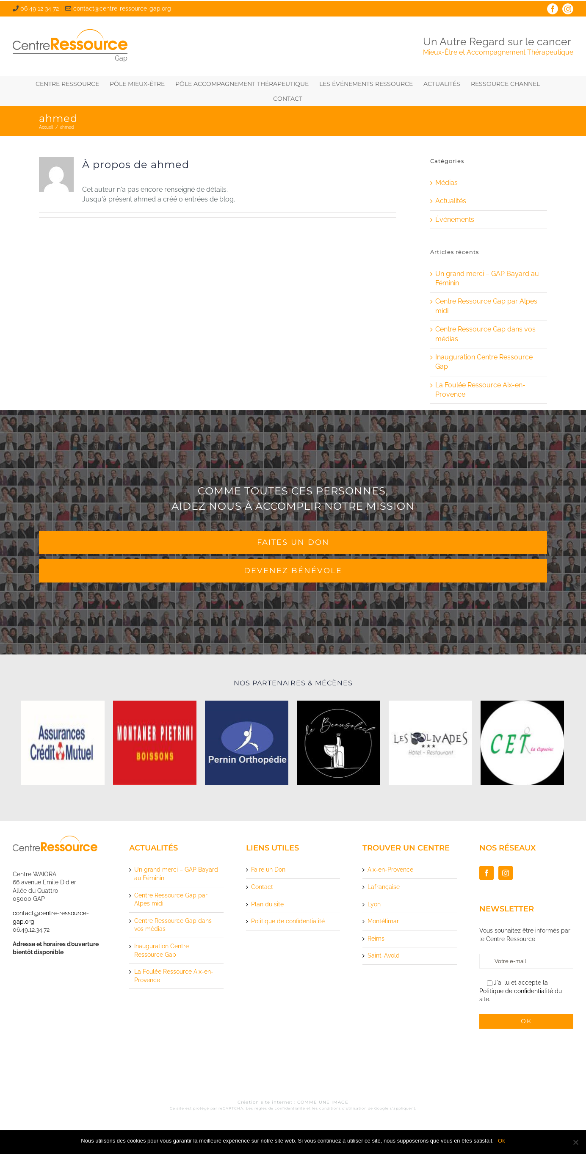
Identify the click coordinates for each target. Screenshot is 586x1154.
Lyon (374, 904)
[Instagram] (505, 873)
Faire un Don (268, 869)
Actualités (450, 201)
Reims (376, 938)
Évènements (454, 219)
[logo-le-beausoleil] (338, 743)
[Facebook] (486, 873)
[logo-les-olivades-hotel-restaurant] (430, 743)
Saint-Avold (384, 955)
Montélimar (383, 921)
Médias (446, 183)
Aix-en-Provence (390, 869)
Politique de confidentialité (288, 921)
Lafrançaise (384, 886)
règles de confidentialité (279, 1108)
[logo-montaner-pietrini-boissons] (154, 743)
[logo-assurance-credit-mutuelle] (63, 743)
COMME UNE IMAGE (322, 1102)
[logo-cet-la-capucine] (522, 743)
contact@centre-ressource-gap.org (122, 8)
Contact (262, 886)
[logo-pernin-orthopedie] (246, 743)
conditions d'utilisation (343, 1108)
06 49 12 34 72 (39, 8)
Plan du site (267, 904)
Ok (501, 1140)
